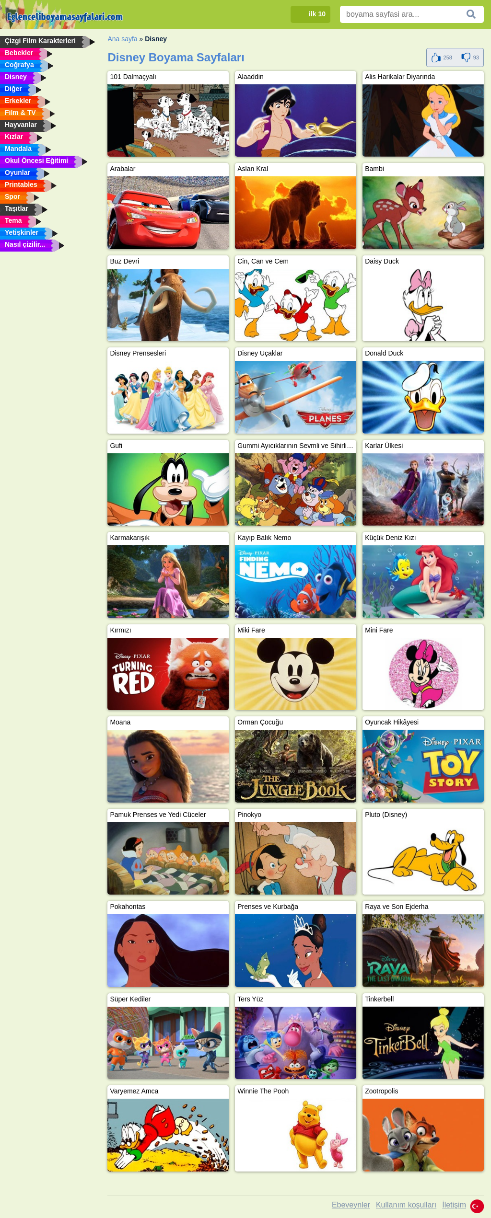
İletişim (454, 1205)
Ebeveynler (351, 1205)
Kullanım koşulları (406, 1205)
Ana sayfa (122, 39)
